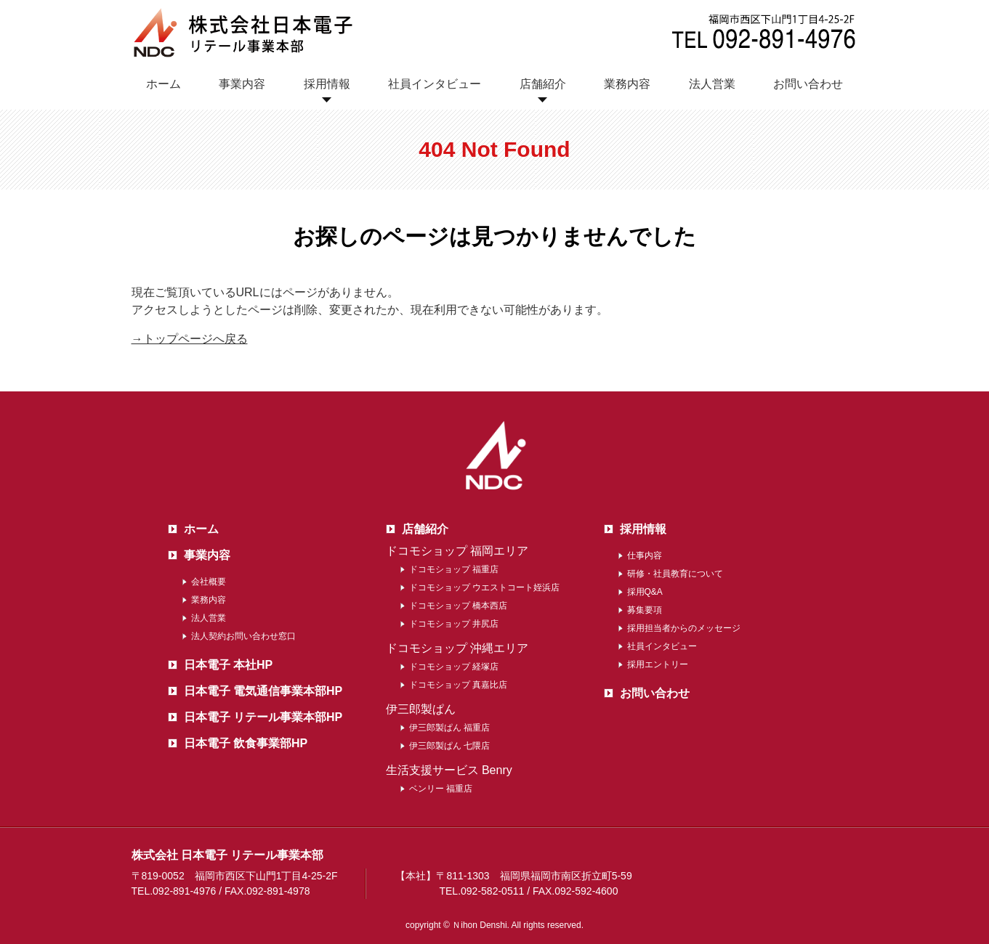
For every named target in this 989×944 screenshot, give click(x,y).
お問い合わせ (808, 84)
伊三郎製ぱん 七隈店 (449, 746)
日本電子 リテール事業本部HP (263, 717)
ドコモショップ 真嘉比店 (458, 685)
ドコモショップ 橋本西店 (458, 606)
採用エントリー (657, 664)
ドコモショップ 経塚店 (453, 667)
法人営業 (712, 84)
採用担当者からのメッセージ (683, 628)
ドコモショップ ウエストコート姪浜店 (484, 587)
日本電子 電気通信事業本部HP (263, 691)
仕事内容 (644, 555)
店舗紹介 (543, 84)
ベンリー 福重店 (440, 789)
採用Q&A (645, 592)
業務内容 (627, 84)
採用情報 (327, 84)
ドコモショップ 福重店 (453, 569)
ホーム (163, 84)
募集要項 (644, 610)
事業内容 (242, 84)
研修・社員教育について (675, 574)
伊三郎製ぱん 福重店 (449, 728)
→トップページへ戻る (190, 339)
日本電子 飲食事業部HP (246, 743)
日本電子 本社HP (228, 665)
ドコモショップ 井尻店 (453, 624)
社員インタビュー (434, 84)
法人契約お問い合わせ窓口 (243, 636)
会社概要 (208, 582)
